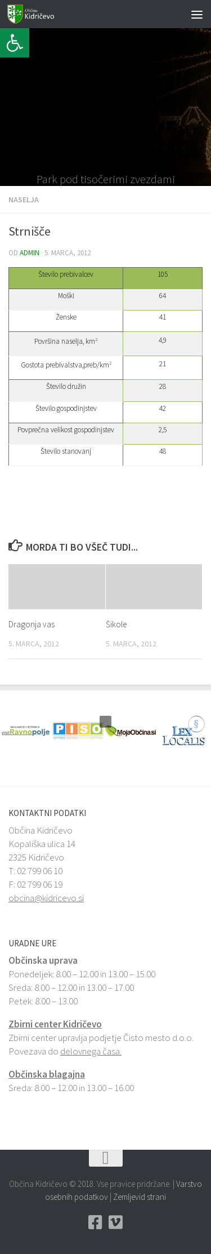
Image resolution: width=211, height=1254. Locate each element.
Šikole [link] (116, 624)
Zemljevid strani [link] (139, 1196)
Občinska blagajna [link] (46, 1074)
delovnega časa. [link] (91, 1051)
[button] (8, 107)
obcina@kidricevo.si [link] (46, 898)
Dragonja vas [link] (31, 624)
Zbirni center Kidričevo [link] (55, 1024)
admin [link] (29, 253)
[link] (14, 42)
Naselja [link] (23, 199)
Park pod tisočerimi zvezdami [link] (106, 179)
